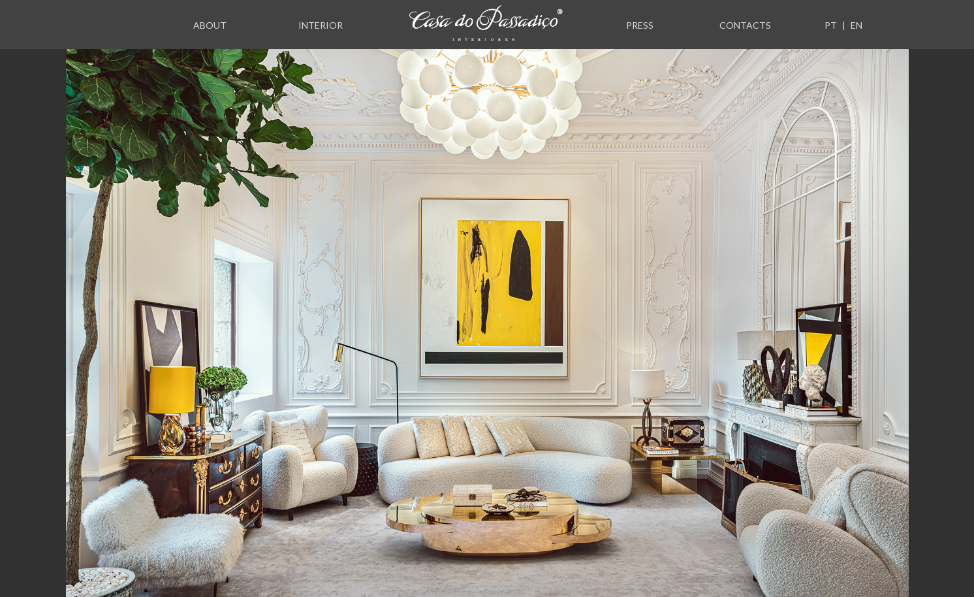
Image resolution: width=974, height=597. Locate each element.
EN (856, 25)
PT (831, 25)
